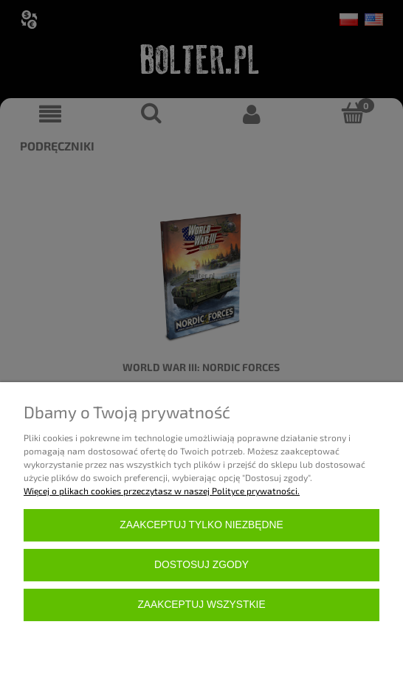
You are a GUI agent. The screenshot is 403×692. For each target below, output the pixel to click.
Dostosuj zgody (201, 564)
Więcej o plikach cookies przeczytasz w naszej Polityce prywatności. (162, 490)
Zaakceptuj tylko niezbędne (201, 524)
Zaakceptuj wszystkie (201, 604)
